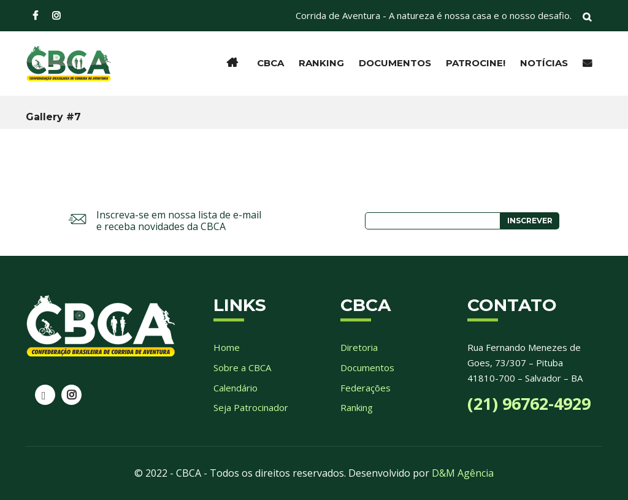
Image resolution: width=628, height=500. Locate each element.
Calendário (235, 388)
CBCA (270, 63)
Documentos (395, 63)
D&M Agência (463, 473)
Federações (365, 388)
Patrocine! (475, 63)
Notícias (544, 63)
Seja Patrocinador (250, 407)
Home (226, 347)
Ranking (321, 63)
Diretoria (359, 347)
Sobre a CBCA (242, 367)
